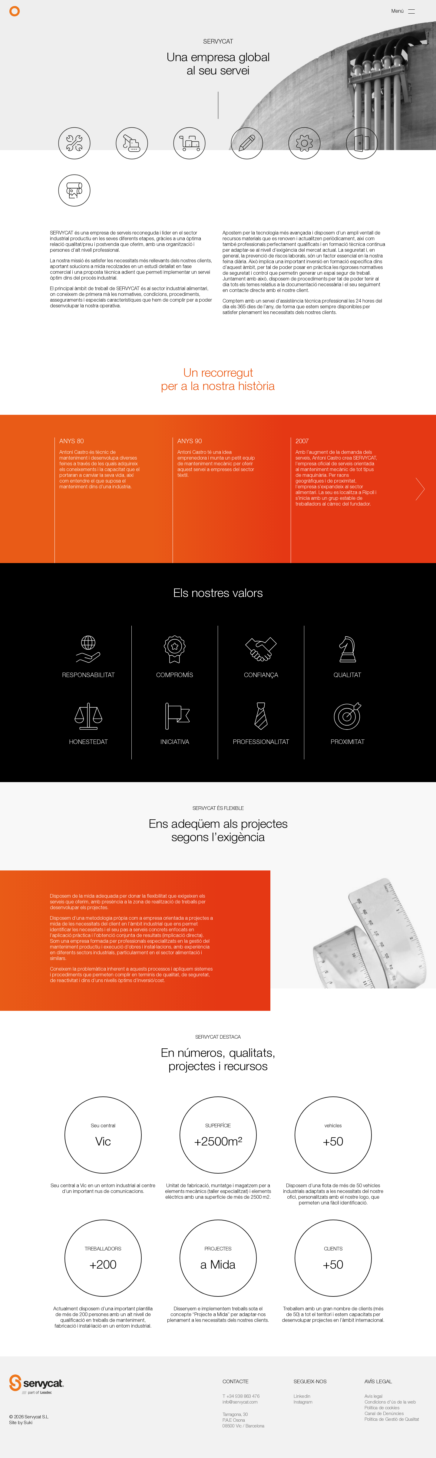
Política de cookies (382, 1407)
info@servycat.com (240, 1401)
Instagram (303, 1401)
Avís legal (373, 1396)
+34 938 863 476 (242, 1396)
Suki (28, 1422)
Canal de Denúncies (384, 1413)
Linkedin (302, 1396)
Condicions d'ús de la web (390, 1401)
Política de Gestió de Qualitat (392, 1419)
